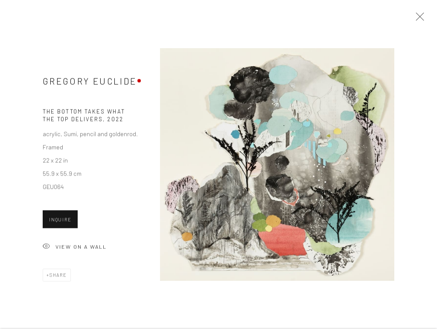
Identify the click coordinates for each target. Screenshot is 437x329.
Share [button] (58, 276)
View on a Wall (75, 248)
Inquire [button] (60, 220)
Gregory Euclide (90, 82)
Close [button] (417, 19)
